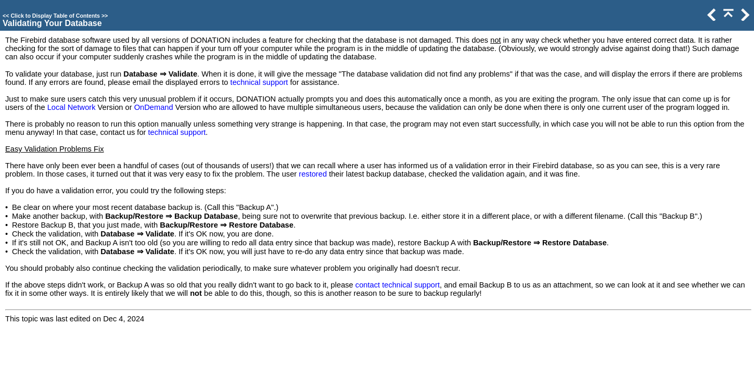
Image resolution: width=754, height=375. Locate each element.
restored (313, 174)
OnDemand (153, 107)
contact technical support (397, 285)
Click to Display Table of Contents (55, 15)
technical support (259, 82)
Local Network (71, 107)
